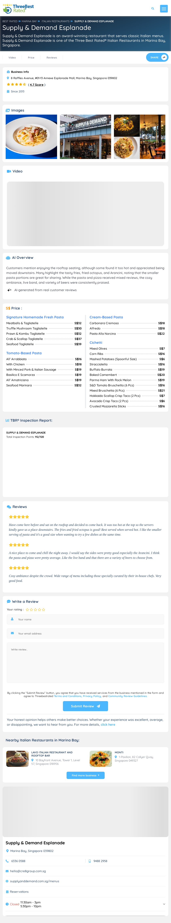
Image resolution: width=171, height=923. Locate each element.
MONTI (119, 752)
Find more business (85, 775)
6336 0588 (18, 861)
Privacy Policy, (93, 696)
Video (12, 57)
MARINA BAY (29, 21)
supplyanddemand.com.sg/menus (34, 881)
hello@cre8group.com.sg (28, 871)
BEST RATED (9, 21)
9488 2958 (100, 861)
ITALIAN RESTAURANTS (55, 21)
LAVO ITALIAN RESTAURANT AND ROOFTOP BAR (51, 754)
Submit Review (85, 706)
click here (108, 724)
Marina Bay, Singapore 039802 (29, 851)
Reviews (52, 57)
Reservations (19, 892)
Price (31, 57)
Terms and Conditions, (68, 696)
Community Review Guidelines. (127, 696)
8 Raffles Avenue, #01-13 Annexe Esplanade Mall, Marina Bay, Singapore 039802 (62, 78)
